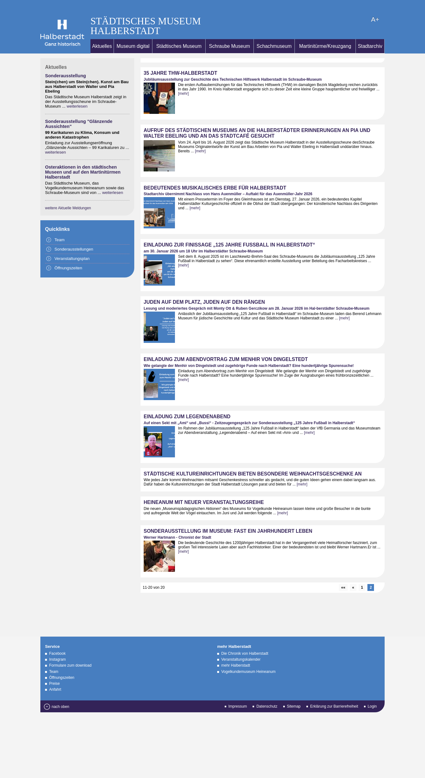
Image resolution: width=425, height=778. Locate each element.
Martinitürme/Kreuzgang (325, 33)
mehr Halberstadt (235, 653)
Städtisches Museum (179, 33)
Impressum (237, 694)
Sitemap (294, 694)
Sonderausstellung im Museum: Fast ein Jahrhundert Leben (228, 518)
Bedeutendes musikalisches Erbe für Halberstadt (215, 175)
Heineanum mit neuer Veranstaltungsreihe (204, 489)
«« (343, 575)
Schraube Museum (229, 33)
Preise (54, 671)
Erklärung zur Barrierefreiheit (334, 694)
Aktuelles (102, 33)
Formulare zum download (70, 653)
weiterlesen (77, 93)
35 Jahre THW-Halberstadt (180, 60)
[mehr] (183, 81)
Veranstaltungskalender (240, 647)
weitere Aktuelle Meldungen (68, 195)
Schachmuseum (274, 33)
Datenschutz (266, 694)
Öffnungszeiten (68, 255)
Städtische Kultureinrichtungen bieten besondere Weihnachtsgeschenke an (253, 461)
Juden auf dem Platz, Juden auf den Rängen (204, 289)
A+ (297, 6)
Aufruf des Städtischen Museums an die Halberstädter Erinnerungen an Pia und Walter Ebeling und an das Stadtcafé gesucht (257, 120)
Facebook (57, 641)
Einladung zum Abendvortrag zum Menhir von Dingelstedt (226, 346)
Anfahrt (55, 677)
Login (372, 694)
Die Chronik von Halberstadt (244, 641)
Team (59, 227)
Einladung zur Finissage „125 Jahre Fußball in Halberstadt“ (229, 232)
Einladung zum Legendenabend (187, 404)
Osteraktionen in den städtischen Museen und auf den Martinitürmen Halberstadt (82, 159)
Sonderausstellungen (73, 236)
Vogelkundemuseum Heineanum (248, 659)
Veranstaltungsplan (72, 246)
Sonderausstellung (65, 63)
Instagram (57, 647)
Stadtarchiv (370, 33)
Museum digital (133, 33)
